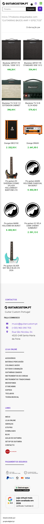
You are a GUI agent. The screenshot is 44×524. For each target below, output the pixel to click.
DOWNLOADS (10, 431)
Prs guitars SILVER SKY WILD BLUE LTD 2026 (11, 268)
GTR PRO (9, 427)
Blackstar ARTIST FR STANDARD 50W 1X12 (32, 64)
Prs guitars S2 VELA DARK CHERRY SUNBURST (32, 225)
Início (4, 17)
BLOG (7, 434)
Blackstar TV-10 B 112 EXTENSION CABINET (11, 104)
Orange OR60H (33, 143)
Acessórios (10, 358)
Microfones (10, 383)
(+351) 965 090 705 (21, 328)
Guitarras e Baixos (13, 372)
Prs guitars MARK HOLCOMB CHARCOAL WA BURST (32, 183)
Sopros (8, 390)
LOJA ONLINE (10, 420)
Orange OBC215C (11, 143)
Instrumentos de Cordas (16, 376)
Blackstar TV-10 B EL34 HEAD (32, 104)
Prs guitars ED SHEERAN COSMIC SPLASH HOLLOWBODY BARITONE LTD (11, 185)
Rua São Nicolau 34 (22, 332)
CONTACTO (9, 445)
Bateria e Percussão (14, 362)
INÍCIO (7, 417)
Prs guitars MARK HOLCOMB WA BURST (11, 224)
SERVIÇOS (9, 424)
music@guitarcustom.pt (24, 324)
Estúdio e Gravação (14, 369)
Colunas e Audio (12, 365)
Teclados (9, 394)
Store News (10, 386)
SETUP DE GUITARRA (13, 442)
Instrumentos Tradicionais (17, 379)
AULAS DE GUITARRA (13, 438)
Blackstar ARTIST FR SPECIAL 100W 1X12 (11, 64)
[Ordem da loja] (33, 27)
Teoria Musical (12, 397)
